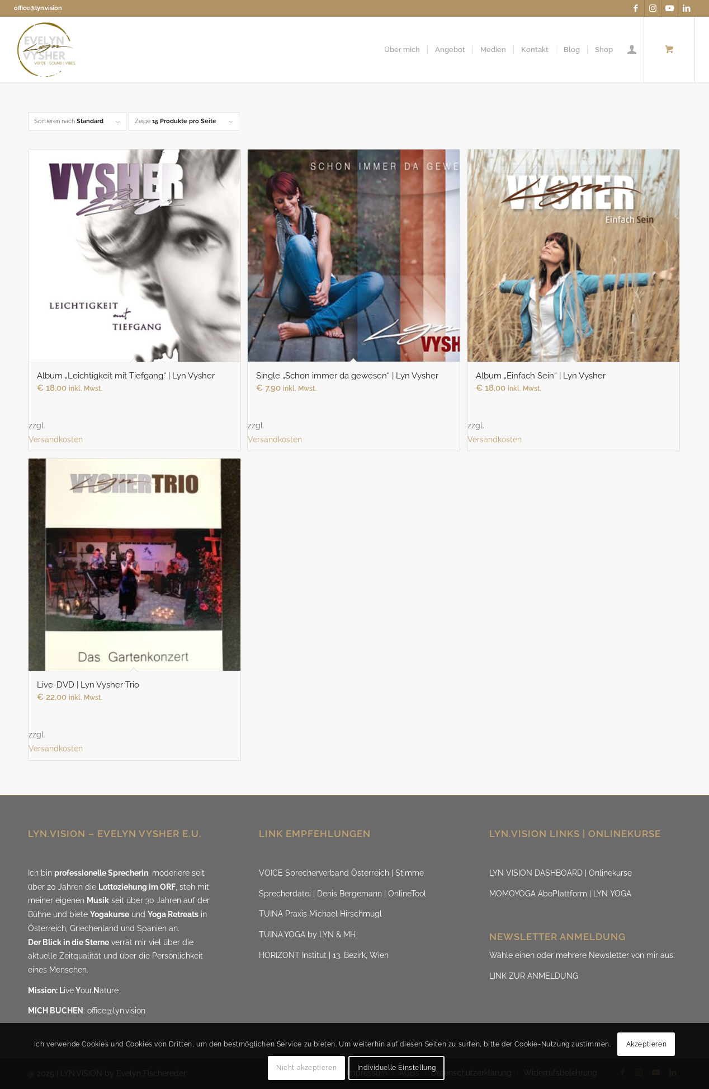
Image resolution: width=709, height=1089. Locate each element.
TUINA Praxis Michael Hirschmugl (320, 913)
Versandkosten (56, 439)
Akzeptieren (646, 1044)
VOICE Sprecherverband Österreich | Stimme (341, 872)
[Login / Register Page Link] (632, 49)
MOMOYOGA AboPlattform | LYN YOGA (560, 893)
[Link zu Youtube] (669, 8)
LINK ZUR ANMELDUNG (533, 975)
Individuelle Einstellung (396, 1068)
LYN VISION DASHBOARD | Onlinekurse (560, 872)
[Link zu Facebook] (636, 8)
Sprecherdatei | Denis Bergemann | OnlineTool (342, 893)
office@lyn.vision (38, 8)
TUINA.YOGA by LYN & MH (307, 934)
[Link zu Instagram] (653, 8)
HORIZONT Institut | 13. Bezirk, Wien (324, 955)
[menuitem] (402, 49)
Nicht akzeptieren (306, 1068)
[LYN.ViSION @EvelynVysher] (46, 49)
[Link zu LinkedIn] (686, 8)
